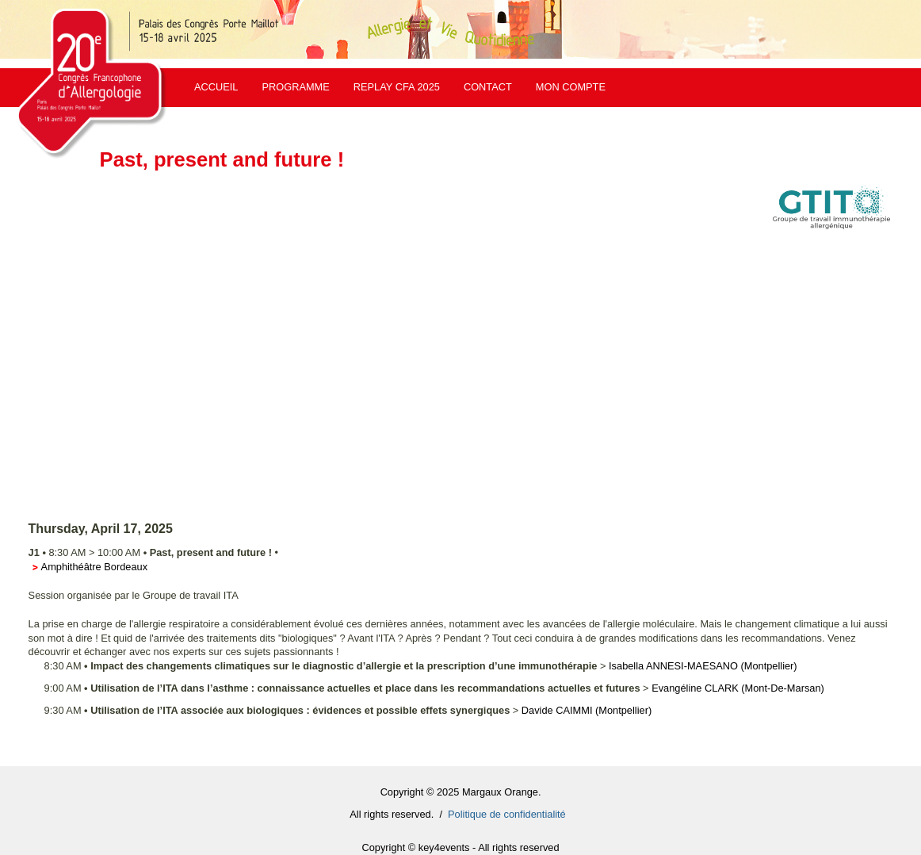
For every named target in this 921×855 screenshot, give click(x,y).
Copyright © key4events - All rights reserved (460, 847)
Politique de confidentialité (507, 814)
